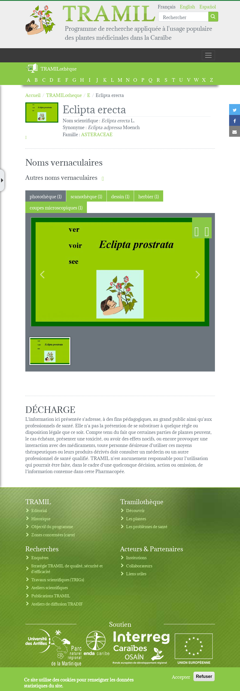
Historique (40, 518)
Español (207, 6)
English (187, 6)
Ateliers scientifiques (49, 587)
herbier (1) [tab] (148, 196)
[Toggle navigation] (208, 55)
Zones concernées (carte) (53, 534)
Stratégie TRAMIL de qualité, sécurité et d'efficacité (67, 568)
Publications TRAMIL (50, 595)
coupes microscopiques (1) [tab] (56, 207)
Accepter (181, 676)
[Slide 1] (49, 350)
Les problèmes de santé (147, 526)
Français (166, 6)
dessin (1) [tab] (120, 196)
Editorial (39, 510)
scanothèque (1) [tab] (86, 196)
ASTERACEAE (97, 134)
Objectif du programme (52, 526)
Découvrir (135, 510)
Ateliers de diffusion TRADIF (57, 604)
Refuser (204, 676)
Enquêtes (39, 557)
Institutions (136, 557)
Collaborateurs (139, 565)
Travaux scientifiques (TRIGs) (57, 579)
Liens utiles (136, 573)
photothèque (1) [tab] (46, 196)
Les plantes (136, 518)
